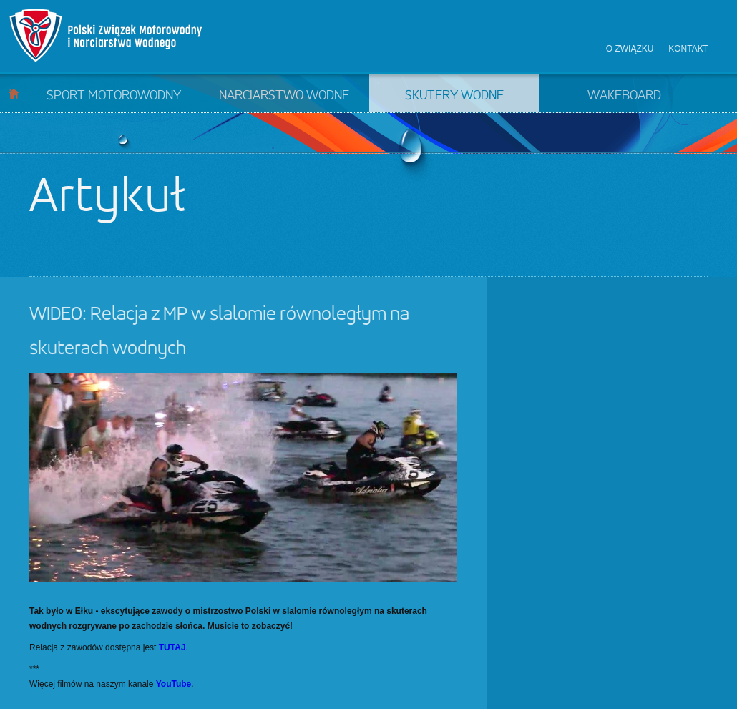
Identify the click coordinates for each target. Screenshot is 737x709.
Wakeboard (624, 96)
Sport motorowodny (114, 96)
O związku (630, 49)
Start (14, 93)
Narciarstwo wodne (284, 96)
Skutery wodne (454, 96)
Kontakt (688, 49)
